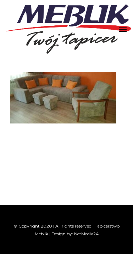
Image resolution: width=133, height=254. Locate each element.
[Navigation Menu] (123, 28)
